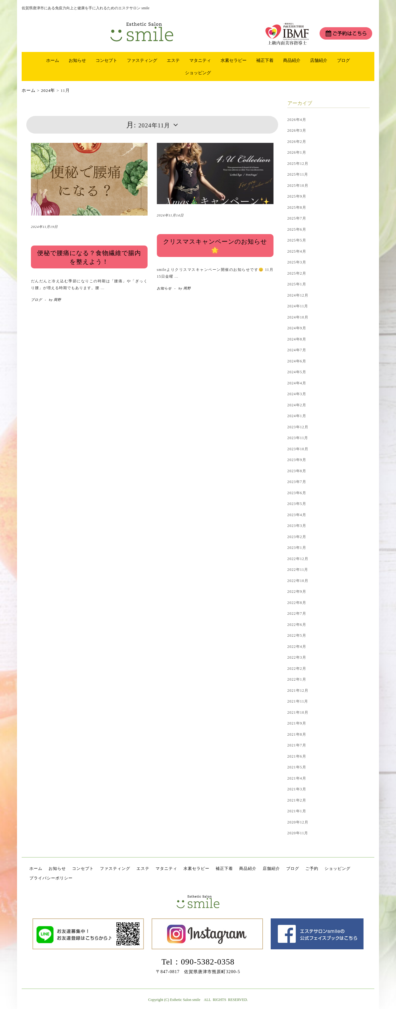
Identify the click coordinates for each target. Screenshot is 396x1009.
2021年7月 (296, 745)
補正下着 (264, 60)
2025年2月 (296, 273)
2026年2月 (296, 141)
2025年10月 (297, 185)
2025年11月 (297, 174)
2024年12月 (297, 295)
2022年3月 (296, 657)
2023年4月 (296, 515)
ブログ (343, 60)
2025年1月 (296, 284)
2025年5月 (296, 240)
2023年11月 (297, 438)
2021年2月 (296, 800)
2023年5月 (296, 504)
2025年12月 (297, 163)
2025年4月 (296, 251)
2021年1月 (296, 811)
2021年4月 (296, 778)
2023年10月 (297, 449)
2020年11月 (297, 833)
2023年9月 (296, 460)
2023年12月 (297, 427)
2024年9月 (296, 328)
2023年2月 (296, 537)
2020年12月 (297, 822)
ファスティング (142, 60)
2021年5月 (296, 767)
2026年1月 (296, 152)
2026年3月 (296, 130)
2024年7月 (296, 350)
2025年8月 (296, 207)
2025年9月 (296, 196)
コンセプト (106, 60)
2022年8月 (296, 603)
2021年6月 (296, 756)
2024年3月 (296, 394)
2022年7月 (296, 613)
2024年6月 (296, 361)
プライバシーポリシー (51, 878)
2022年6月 (296, 624)
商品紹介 (291, 60)
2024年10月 (297, 317)
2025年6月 (296, 229)
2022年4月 (296, 646)
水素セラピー (234, 60)
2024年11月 (297, 306)
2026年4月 (296, 120)
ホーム (52, 60)
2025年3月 (296, 262)
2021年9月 (296, 723)
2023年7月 (296, 482)
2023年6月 (296, 493)
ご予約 (311, 868)
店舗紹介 (318, 60)
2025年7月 (296, 218)
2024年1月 (296, 416)
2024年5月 (296, 372)
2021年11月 (297, 701)
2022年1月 (296, 679)
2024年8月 (296, 339)
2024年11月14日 (170, 215)
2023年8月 (296, 471)
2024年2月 (296, 405)
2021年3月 (296, 789)
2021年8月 (296, 734)
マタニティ (200, 60)
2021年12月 (297, 690)
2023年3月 (296, 526)
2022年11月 (297, 569)
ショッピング (198, 72)
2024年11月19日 (44, 227)
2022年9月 (296, 591)
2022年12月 (297, 559)
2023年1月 (296, 547)
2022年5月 (296, 635)
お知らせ (77, 60)
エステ (173, 60)
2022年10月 (297, 581)
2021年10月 (297, 712)
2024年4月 (296, 383)
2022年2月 (296, 668)
